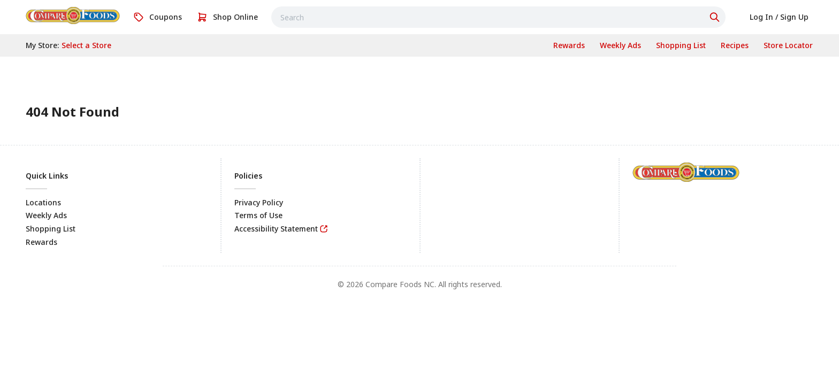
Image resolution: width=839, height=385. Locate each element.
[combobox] (498, 17)
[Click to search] (715, 17)
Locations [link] (43, 202)
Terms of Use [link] (258, 215)
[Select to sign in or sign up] (779, 17)
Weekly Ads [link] (46, 215)
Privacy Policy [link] (258, 202)
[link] (73, 15)
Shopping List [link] (50, 229)
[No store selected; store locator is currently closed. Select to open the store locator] (86, 45)
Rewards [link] (41, 242)
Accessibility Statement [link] (276, 229)
